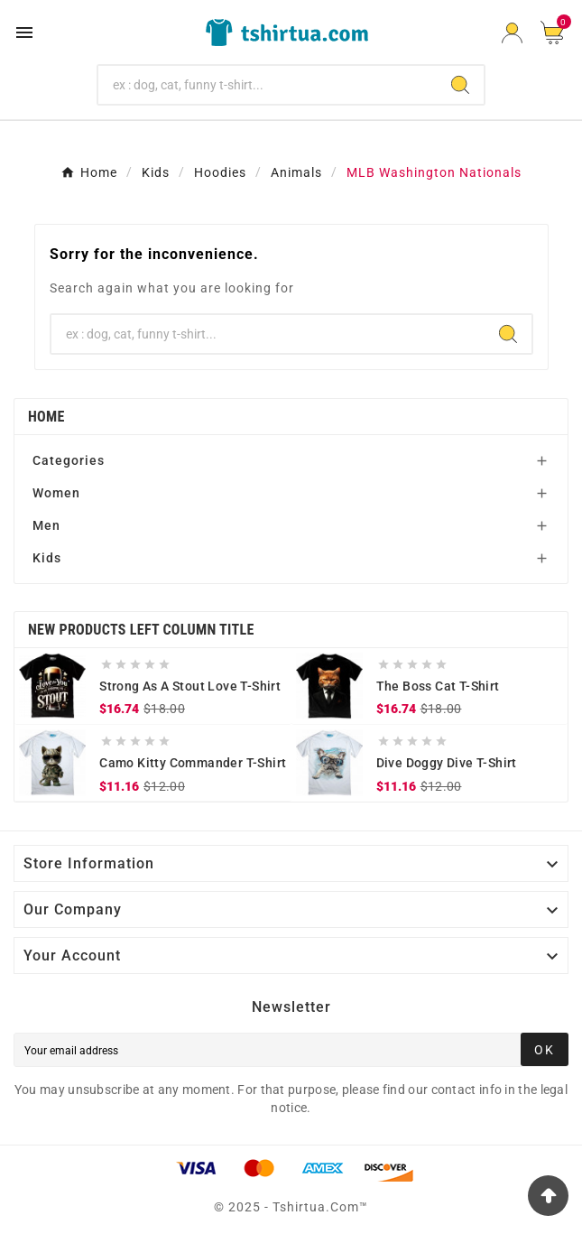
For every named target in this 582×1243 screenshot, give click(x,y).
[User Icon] (512, 33)
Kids (46, 558)
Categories (68, 460)
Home (46, 416)
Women (56, 493)
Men (46, 525)
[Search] (267, 85)
